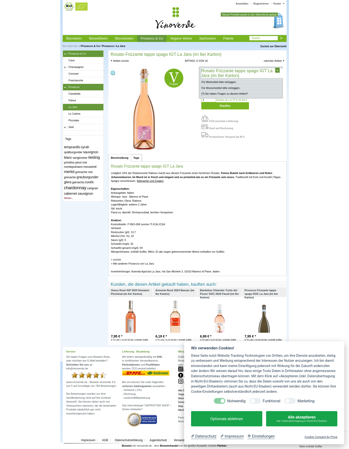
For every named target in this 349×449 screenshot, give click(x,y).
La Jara (120, 46)
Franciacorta (73, 80)
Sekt (69, 127)
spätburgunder (73, 152)
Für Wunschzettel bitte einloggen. (221, 88)
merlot (69, 172)
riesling (94, 157)
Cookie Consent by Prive (320, 437)
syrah (85, 147)
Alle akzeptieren (302, 419)
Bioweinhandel (169, 445)
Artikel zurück (121, 60)
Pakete (228, 38)
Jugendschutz (158, 440)
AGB (105, 440)
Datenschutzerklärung (129, 440)
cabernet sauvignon (78, 193)
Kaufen (225, 105)
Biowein (127, 445)
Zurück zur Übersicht (273, 46)
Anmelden (242, 3)
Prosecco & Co (152, 38)
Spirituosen (207, 38)
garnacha (78, 182)
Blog (183, 370)
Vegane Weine (181, 38)
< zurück (116, 259)
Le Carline (72, 114)
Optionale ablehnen (226, 419)
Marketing (306, 401)
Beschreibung (119, 157)
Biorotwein (74, 38)
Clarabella (72, 94)
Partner (222, 445)
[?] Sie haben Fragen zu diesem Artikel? (225, 93)
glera (67, 182)
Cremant (71, 74)
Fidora (70, 100)
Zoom (113, 73)
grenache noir (84, 172)
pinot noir (81, 162)
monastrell (89, 166)
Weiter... (69, 198)
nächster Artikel (273, 60)
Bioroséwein (124, 38)
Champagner (74, 67)
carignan (92, 188)
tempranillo (72, 147)
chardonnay (75, 187)
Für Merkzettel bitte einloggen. (219, 82)
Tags (136, 157)
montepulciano (73, 166)
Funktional (271, 401)
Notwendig (236, 401)
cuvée (89, 182)
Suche (256, 38)
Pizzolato (71, 120)
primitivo (69, 162)
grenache (70, 177)
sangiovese (80, 157)
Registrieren (261, 3)
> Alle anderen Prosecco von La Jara (132, 263)
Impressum (88, 440)
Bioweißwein (98, 38)
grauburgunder (88, 177)
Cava (69, 60)
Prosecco (108, 46)
